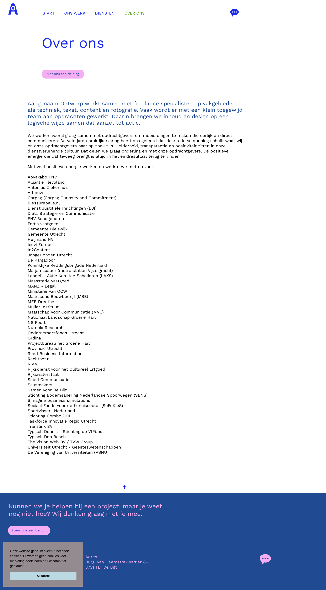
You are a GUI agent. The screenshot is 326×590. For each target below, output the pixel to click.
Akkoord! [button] (43, 576)
